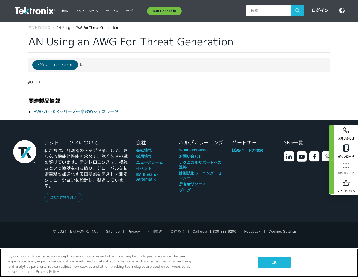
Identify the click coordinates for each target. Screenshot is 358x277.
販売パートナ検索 (247, 150)
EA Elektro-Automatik (147, 176)
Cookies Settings (282, 231)
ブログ (185, 190)
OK (274, 262)
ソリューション (86, 11)
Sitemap (113, 231)
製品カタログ (346, 173)
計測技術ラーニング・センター (200, 175)
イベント (144, 168)
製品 (64, 11)
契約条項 (177, 231)
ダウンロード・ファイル (55, 65)
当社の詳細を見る (63, 197)
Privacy (134, 231)
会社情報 (144, 150)
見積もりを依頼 (164, 11)
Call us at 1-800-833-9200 (214, 231)
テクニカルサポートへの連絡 (200, 164)
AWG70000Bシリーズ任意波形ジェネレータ (76, 112)
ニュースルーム (149, 162)
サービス (112, 11)
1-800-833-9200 (193, 150)
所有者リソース (192, 184)
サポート (132, 11)
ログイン (319, 10)
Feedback (252, 231)
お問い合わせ (190, 156)
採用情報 (144, 156)
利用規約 (155, 231)
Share (39, 82)
